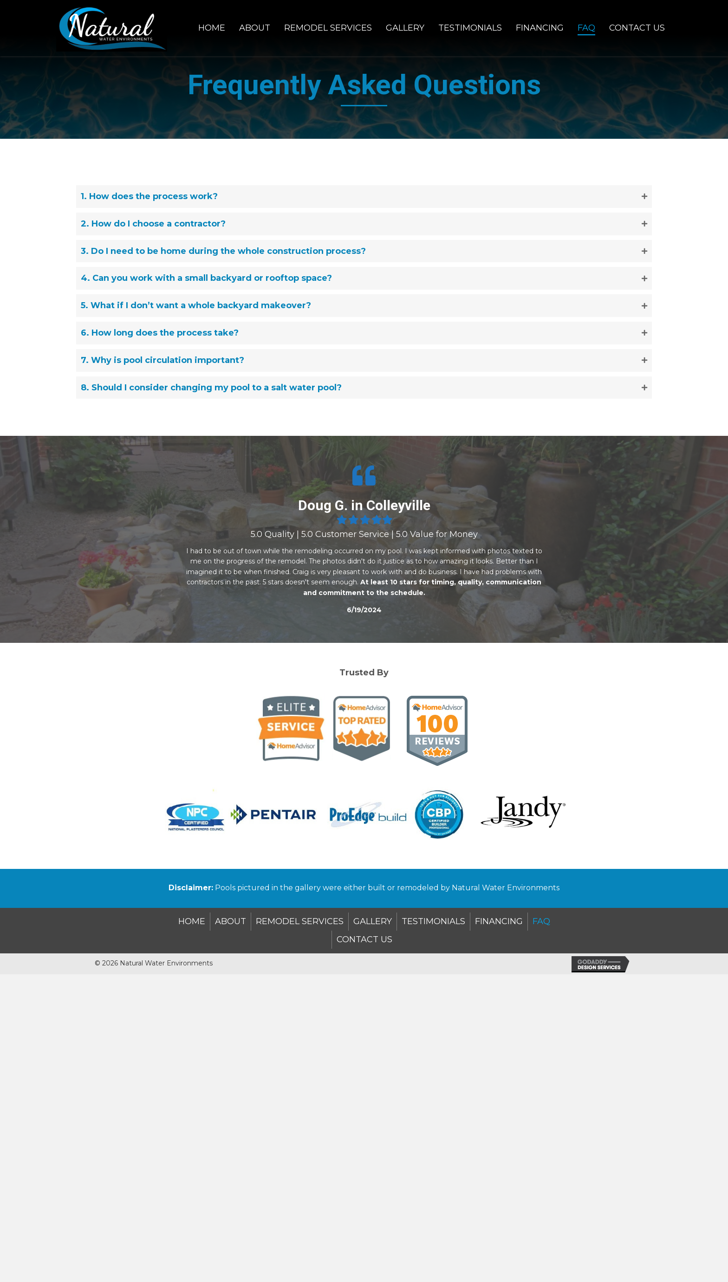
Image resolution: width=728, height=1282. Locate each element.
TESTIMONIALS (433, 921)
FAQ (541, 921)
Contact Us (364, 939)
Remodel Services (300, 921)
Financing (499, 921)
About (230, 921)
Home (191, 921)
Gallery (372, 921)
